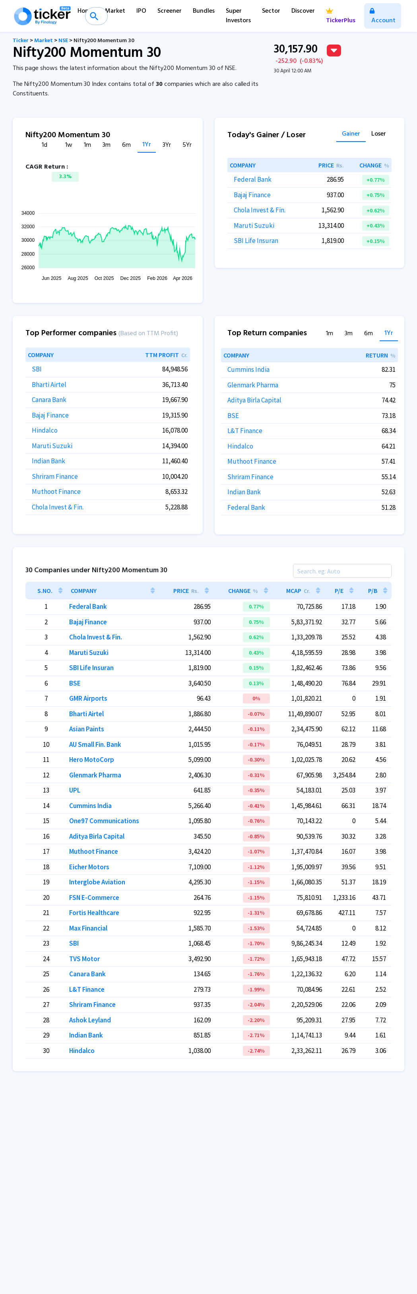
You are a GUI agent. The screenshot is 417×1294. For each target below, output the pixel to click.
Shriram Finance (55, 476)
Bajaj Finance (252, 194)
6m (126, 145)
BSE (233, 415)
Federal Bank (253, 179)
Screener (169, 11)
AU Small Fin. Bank (95, 744)
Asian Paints (86, 729)
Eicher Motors (89, 867)
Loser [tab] (378, 134)
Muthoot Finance (56, 491)
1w (68, 145)
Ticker (21, 40)
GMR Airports (88, 698)
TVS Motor (84, 958)
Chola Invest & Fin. (259, 210)
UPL (74, 790)
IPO (141, 11)
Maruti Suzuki (254, 225)
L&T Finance (244, 430)
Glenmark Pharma (252, 385)
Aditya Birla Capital (254, 400)
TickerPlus (340, 17)
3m (107, 145)
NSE (63, 40)
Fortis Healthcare (94, 912)
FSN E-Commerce (94, 897)
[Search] (342, 571)
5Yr (187, 145)
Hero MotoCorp (91, 759)
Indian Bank (48, 461)
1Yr (146, 145)
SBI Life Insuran (256, 240)
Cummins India (248, 369)
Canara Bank (49, 399)
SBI (37, 369)
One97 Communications (104, 820)
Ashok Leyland (90, 1020)
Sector (271, 11)
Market (115, 11)
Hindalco (45, 430)
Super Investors (238, 16)
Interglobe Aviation (97, 882)
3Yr (167, 145)
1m (87, 145)
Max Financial (88, 928)
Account (383, 17)
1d (44, 145)
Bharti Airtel (49, 384)
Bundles (204, 11)
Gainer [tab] (351, 134)
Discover (303, 11)
